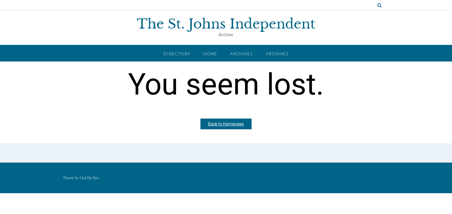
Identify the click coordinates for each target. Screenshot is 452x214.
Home (210, 53)
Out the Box (89, 177)
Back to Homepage (226, 124)
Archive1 (241, 53)
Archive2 (277, 53)
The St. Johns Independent (226, 24)
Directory (177, 53)
